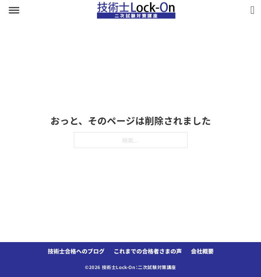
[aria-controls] (14, 10)
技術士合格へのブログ (76, 251)
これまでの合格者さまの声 (148, 251)
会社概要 (202, 251)
